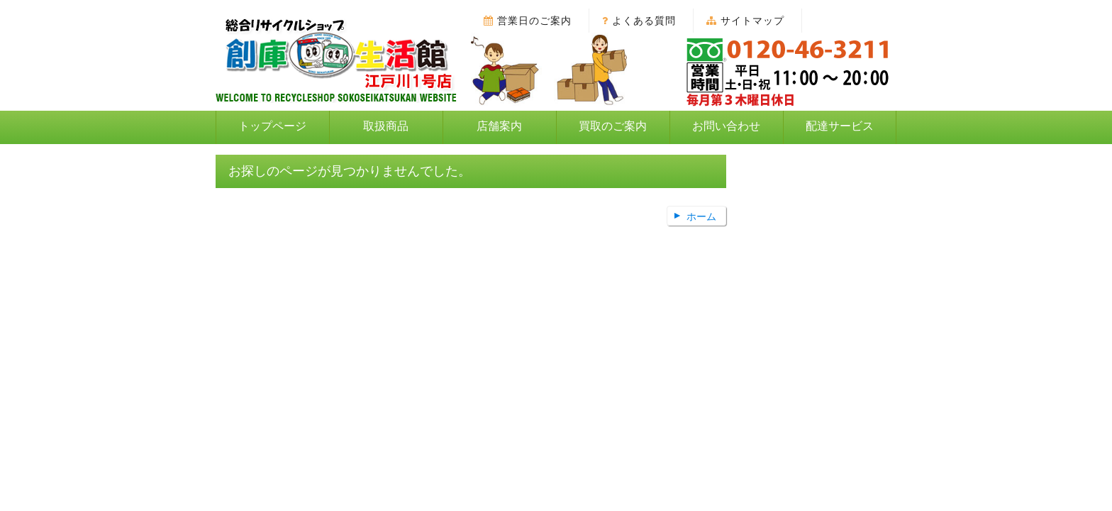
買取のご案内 (613, 126)
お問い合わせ (726, 126)
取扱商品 (385, 126)
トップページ (272, 126)
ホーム (701, 216)
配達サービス (840, 126)
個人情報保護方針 (540, 276)
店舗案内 (499, 126)
